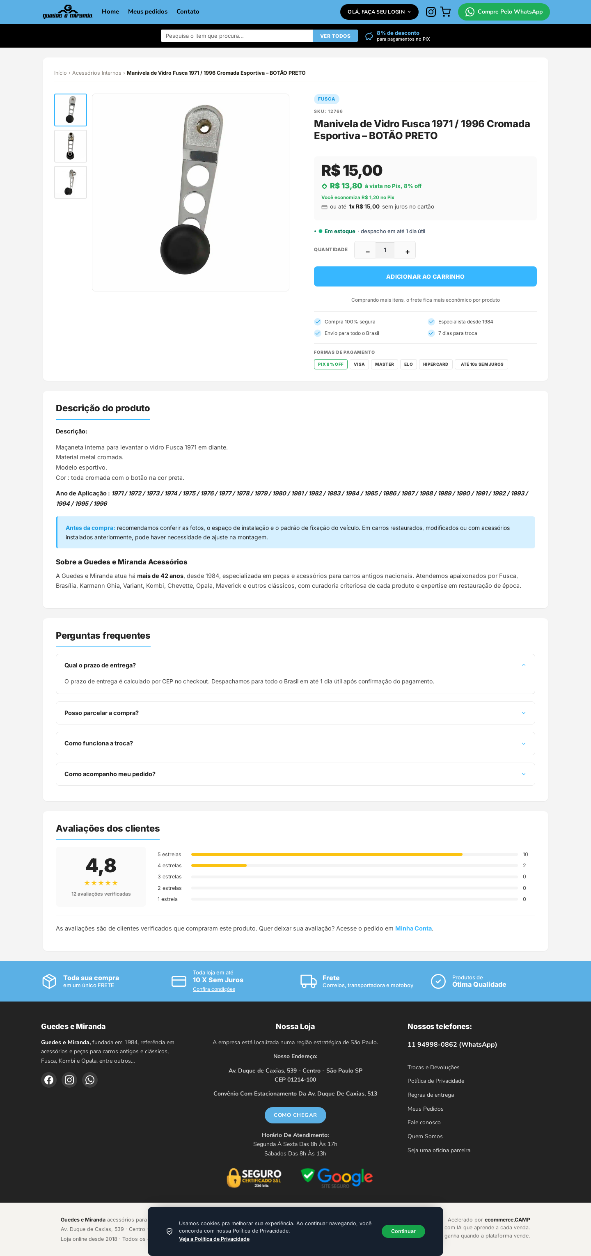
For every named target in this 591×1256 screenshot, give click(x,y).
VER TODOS (335, 36)
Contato (187, 11)
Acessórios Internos (96, 73)
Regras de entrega (431, 1095)
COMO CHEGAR (295, 1115)
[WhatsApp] (90, 1080)
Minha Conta (413, 928)
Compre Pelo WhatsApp (504, 11)
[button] (70, 110)
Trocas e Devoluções (434, 1067)
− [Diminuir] (367, 251)
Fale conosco (424, 1122)
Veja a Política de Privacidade (214, 1239)
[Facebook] (49, 1080)
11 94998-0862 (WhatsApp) (452, 1044)
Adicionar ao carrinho (425, 276)
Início (60, 73)
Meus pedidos (147, 11)
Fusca (326, 99)
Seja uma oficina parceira (439, 1150)
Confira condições (214, 989)
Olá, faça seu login (379, 11)
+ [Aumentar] (407, 251)
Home (110, 11)
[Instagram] (431, 12)
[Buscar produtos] (237, 36)
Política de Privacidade (436, 1081)
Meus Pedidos (426, 1109)
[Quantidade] (385, 250)
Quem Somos (425, 1136)
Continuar (403, 1231)
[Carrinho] (445, 12)
